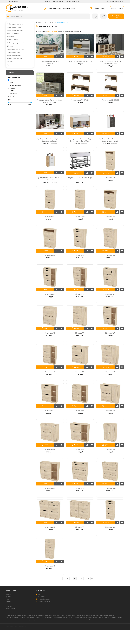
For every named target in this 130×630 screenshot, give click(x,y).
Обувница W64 (110, 488)
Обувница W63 (50, 527)
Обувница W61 (110, 527)
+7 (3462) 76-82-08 (100, 8)
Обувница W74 (80, 372)
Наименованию (76, 31)
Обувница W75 (50, 372)
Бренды (68, 1)
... (85, 578)
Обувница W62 (80, 527)
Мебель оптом (10, 608)
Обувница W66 (50, 488)
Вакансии (9, 606)
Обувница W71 (80, 410)
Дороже (67, 31)
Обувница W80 (80, 294)
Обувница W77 (80, 333)
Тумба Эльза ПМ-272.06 (80, 100)
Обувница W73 (110, 372)
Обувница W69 (50, 449)
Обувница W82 (110, 255)
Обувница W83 (80, 255)
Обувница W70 (110, 410)
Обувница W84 (50, 255)
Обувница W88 (110, 178)
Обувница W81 (50, 294)
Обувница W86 (80, 216)
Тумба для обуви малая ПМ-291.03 (80, 61)
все (92, 578)
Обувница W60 (50, 566)
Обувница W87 (50, 216)
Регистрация (119, 1)
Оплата (61, 1)
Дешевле (61, 31)
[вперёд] (96, 578)
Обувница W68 (80, 449)
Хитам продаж (52, 31)
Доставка (54, 1)
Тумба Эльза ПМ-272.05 (110, 100)
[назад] (63, 578)
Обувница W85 (110, 216)
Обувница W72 (50, 410)
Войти (112, 1)
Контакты (75, 1)
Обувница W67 (110, 449)
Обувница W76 (110, 333)
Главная (47, 1)
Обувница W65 (80, 488)
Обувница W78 (50, 333)
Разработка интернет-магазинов (16, 627)
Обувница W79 (110, 294)
